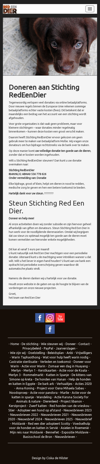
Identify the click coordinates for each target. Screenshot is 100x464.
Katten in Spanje (57, 375)
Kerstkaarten (47, 370)
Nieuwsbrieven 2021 (55, 414)
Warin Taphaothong (26, 357)
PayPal (48, 348)
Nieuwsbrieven (65, 436)
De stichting (30, 344)
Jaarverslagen (66, 348)
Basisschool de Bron (37, 436)
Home (15, 344)
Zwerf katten (38, 406)
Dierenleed (50, 401)
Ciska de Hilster (57, 458)
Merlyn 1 (30, 370)
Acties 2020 (83, 383)
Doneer (71, 344)
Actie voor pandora (44, 392)
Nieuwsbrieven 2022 (24, 414)
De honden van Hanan (50, 379)
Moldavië (19, 423)
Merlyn (16, 370)
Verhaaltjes (64, 383)
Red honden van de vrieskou (69, 406)
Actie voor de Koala (73, 370)
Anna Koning (25, 388)
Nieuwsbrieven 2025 (59, 419)
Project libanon (71, 401)
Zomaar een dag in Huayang (68, 366)
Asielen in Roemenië (75, 428)
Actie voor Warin (33, 366)
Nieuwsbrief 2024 (30, 419)
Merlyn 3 (15, 375)
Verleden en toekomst (55, 361)
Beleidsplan (56, 353)
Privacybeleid (32, 348)
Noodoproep (18, 392)
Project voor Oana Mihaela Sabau (60, 388)
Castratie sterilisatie (23, 361)
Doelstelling (36, 353)
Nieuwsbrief (83, 419)
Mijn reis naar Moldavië (26, 432)
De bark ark (46, 383)
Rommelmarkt (33, 375)
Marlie (64, 392)
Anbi (70, 353)
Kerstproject (17, 406)
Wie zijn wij (18, 353)
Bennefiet (52, 432)
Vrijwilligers (84, 353)
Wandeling (44, 397)
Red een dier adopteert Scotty (49, 423)
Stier (11, 410)
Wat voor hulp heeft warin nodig (65, 357)
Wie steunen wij (52, 344)
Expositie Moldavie (75, 432)
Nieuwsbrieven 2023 (78, 410)
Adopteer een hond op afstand (39, 410)
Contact (84, 344)
